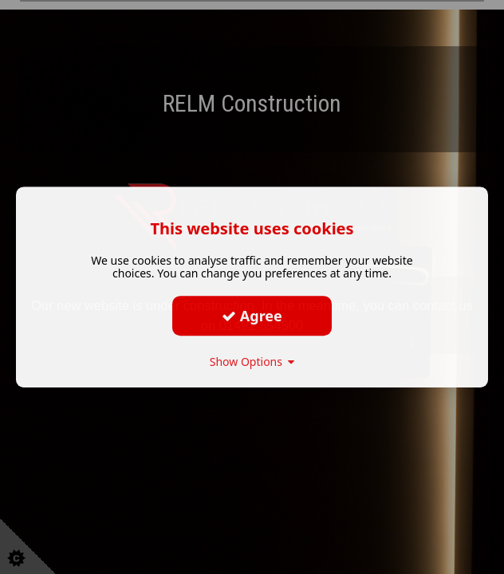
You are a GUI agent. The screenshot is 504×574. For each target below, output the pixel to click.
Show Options (252, 361)
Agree (252, 315)
